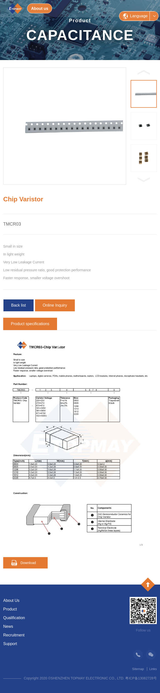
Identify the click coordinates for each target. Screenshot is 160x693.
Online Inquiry (55, 305)
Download (28, 563)
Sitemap (138, 669)
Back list (18, 305)
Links (153, 669)
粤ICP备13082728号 (141, 678)
